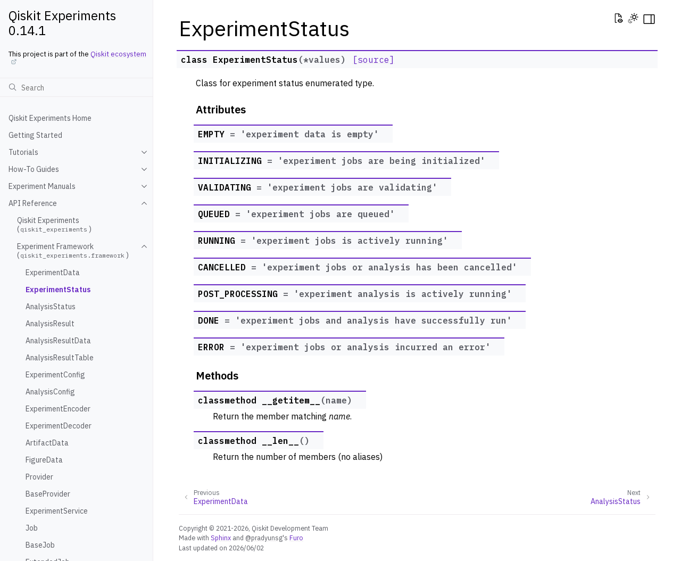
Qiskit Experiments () (54, 225)
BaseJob (40, 545)
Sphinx (221, 537)
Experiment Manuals (42, 186)
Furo (296, 537)
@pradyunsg (264, 537)
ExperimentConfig (55, 375)
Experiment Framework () (73, 251)
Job (32, 528)
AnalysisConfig (50, 392)
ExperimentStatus (58, 289)
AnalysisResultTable (60, 357)
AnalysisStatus (51, 306)
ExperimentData (53, 272)
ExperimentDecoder (59, 426)
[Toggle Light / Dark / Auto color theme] (633, 19)
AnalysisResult (50, 323)
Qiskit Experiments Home (50, 118)
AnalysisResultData (58, 340)
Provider (39, 477)
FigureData (44, 460)
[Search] (76, 87)
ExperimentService (57, 511)
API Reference (33, 203)
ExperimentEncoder (58, 409)
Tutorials (23, 152)
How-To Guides (34, 169)
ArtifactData (47, 443)
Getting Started (35, 135)
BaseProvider (48, 494)
